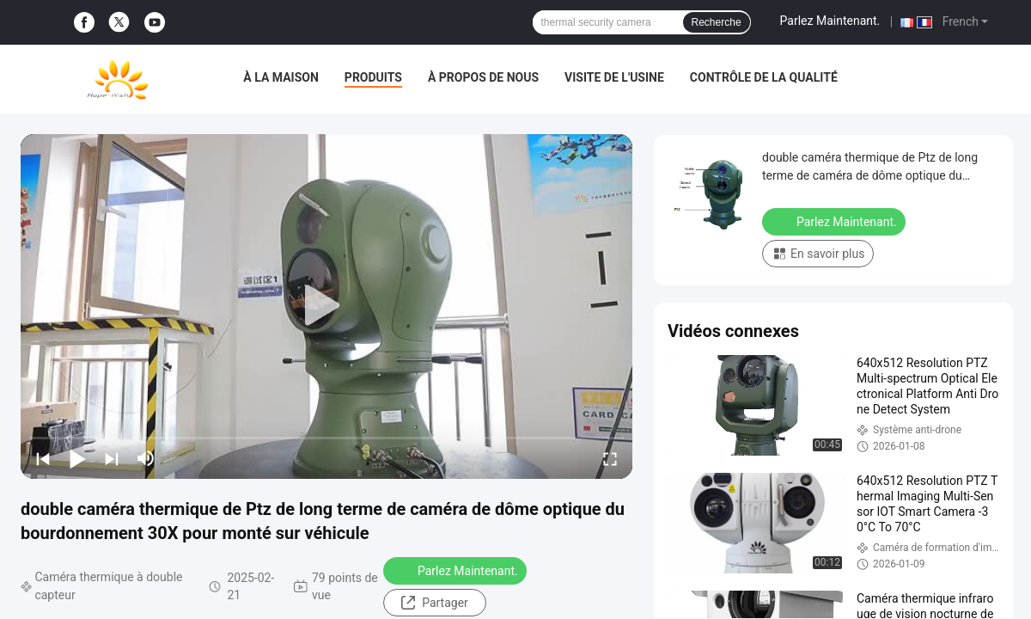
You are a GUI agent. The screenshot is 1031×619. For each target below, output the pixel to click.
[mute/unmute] (146, 458)
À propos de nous (483, 77)
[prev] (43, 458)
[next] (112, 458)
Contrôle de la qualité (764, 77)
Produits (373, 77)
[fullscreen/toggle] (610, 458)
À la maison (281, 77)
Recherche (716, 22)
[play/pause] (77, 458)
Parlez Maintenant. (830, 21)
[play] (326, 306)
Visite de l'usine (614, 77)
